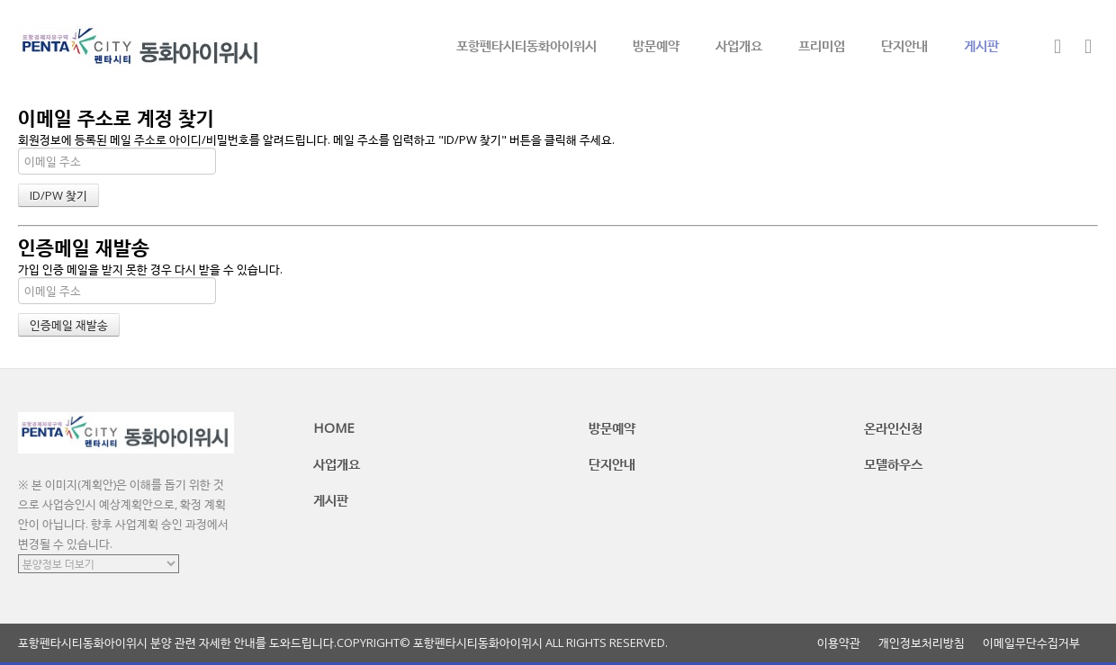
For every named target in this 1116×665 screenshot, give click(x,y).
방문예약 (656, 45)
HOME (334, 427)
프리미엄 (821, 45)
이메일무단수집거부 (1031, 643)
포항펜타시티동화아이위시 (526, 45)
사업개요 (739, 45)
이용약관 (838, 643)
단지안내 (904, 45)
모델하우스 (893, 463)
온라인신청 (893, 427)
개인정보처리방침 (921, 643)
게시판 (981, 45)
